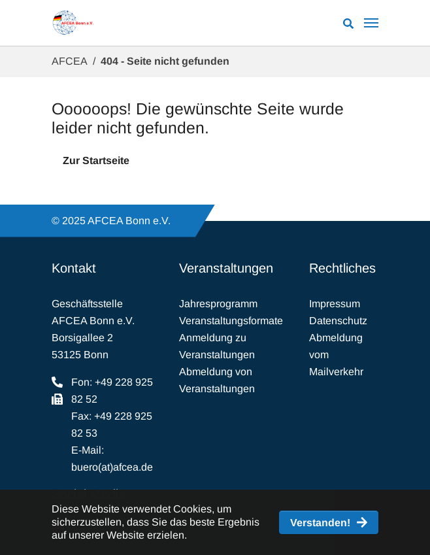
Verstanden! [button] (320, 522)
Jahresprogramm (218, 303)
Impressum (334, 303)
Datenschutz (338, 320)
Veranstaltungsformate (231, 320)
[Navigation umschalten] (371, 23)
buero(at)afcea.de (112, 467)
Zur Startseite (96, 160)
